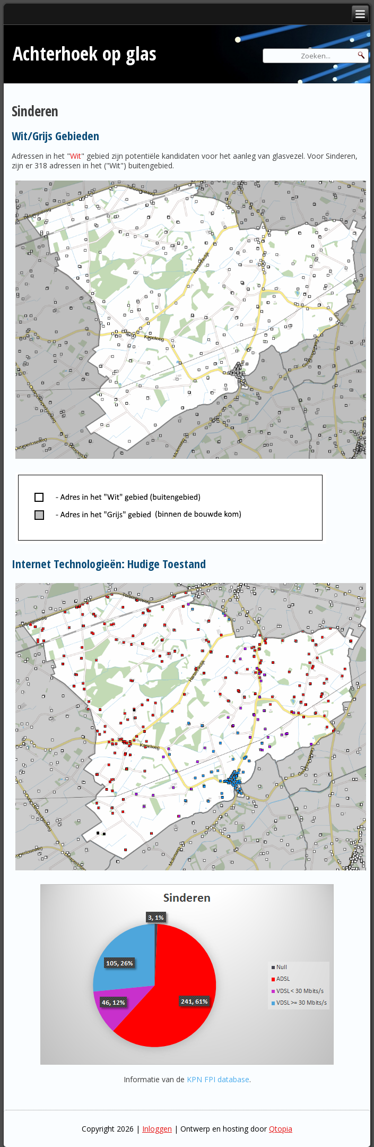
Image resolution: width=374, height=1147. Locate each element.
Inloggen (157, 1129)
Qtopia (280, 1129)
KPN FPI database (218, 1079)
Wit (75, 156)
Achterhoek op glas (84, 53)
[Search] (316, 55)
